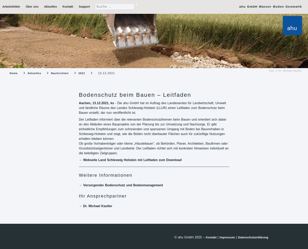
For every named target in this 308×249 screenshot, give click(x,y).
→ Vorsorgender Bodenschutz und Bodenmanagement (121, 185)
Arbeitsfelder (11, 6)
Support (84, 6)
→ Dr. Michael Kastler (95, 206)
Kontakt (68, 6)
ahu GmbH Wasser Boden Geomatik (270, 6)
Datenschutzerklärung (253, 237)
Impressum (227, 237)
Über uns (32, 6)
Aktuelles (50, 6)
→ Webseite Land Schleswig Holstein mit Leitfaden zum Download (130, 160)
